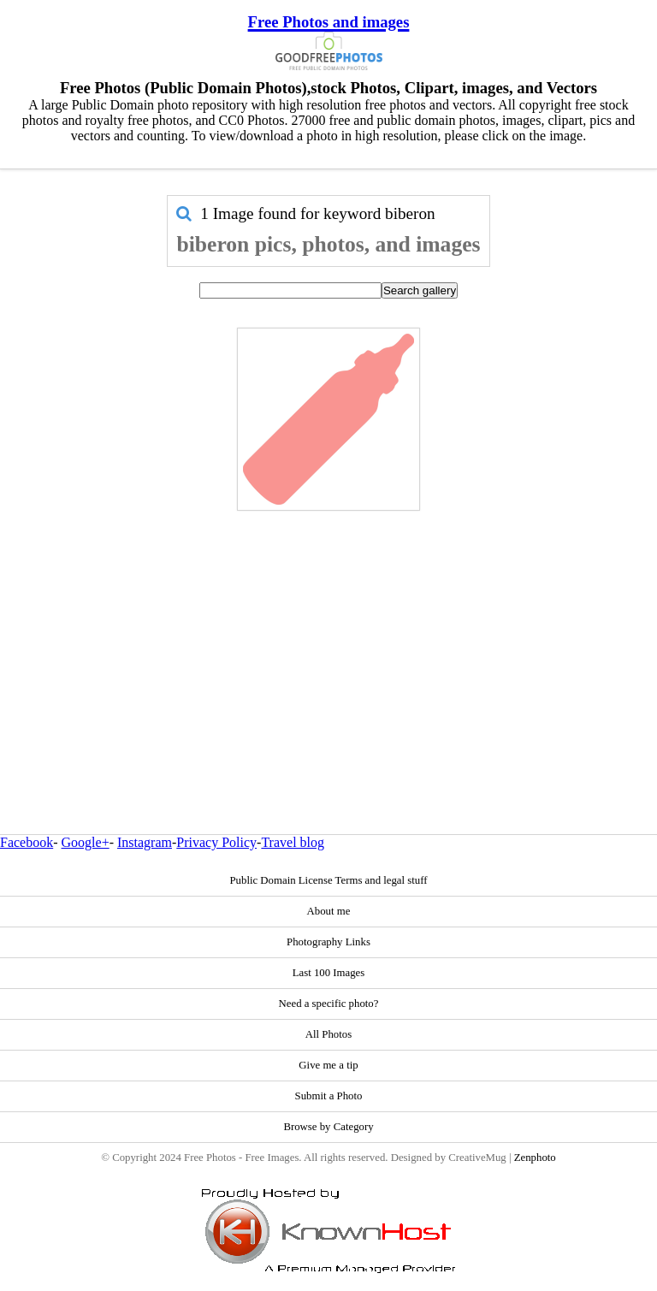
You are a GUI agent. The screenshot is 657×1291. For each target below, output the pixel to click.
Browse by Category (328, 1127)
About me (329, 911)
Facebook (26, 842)
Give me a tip (328, 1065)
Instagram (144, 842)
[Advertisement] (328, 635)
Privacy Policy (216, 842)
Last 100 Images (329, 973)
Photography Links (328, 942)
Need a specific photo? (329, 1004)
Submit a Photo (329, 1096)
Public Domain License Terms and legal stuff (328, 880)
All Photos (328, 1034)
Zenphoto (535, 1158)
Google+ (86, 842)
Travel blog (292, 842)
